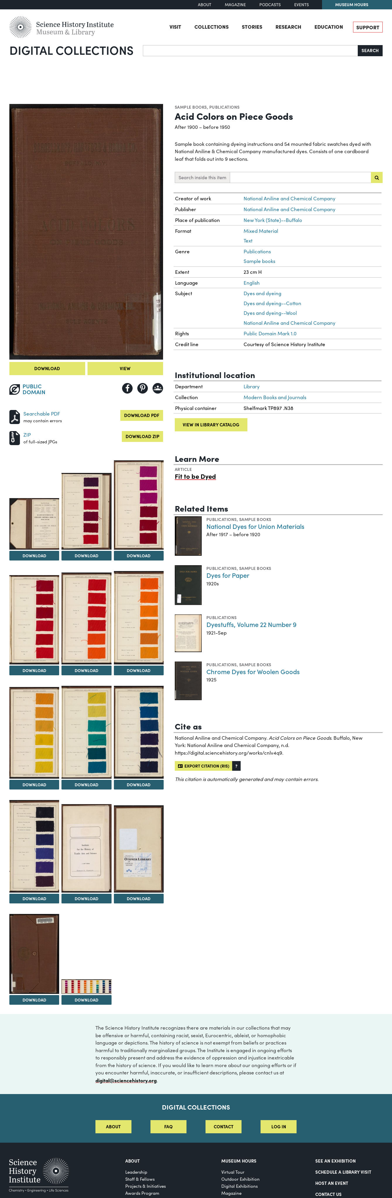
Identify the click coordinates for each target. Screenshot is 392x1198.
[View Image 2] (34, 524)
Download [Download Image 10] (138, 784)
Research (288, 26)
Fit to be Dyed (195, 476)
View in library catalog (211, 424)
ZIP (27, 434)
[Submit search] (377, 177)
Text (248, 240)
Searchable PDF (41, 413)
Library (252, 386)
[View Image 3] (86, 511)
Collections (211, 26)
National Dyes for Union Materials (255, 526)
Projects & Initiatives (145, 1186)
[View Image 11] (34, 846)
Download (47, 368)
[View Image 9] (86, 732)
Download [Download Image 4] (138, 555)
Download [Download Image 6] (86, 670)
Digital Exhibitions (239, 1186)
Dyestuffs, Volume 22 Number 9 (251, 624)
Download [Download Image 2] (34, 555)
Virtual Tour (232, 1172)
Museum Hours (351, 4)
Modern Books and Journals (275, 397)
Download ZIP (142, 436)
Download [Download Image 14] (34, 1000)
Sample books (191, 107)
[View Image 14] (34, 954)
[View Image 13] (139, 849)
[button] (236, 766)
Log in (278, 1126)
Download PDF (141, 415)
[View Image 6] (86, 618)
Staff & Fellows (140, 1179)
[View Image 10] (139, 732)
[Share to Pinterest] (142, 388)
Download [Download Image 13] (138, 898)
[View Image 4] (139, 505)
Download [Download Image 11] (34, 898)
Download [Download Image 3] (86, 555)
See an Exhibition (335, 1161)
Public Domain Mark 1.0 (270, 333)
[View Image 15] (86, 986)
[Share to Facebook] (127, 388)
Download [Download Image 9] (86, 784)
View (125, 368)
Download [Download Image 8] (34, 784)
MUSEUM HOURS (238, 1161)
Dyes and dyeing (262, 293)
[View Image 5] (34, 619)
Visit (175, 26)
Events (301, 4)
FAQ (168, 1126)
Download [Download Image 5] (34, 670)
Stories (252, 26)
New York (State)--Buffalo (273, 220)
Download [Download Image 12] (86, 898)
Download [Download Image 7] (138, 670)
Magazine (235, 4)
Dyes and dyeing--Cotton (272, 303)
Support (367, 27)
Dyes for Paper (227, 575)
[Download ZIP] (14, 437)
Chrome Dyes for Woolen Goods (253, 671)
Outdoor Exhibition (240, 1179)
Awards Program (142, 1193)
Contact (223, 1126)
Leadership (136, 1172)
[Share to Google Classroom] (158, 388)
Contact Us (328, 1194)
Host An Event (331, 1183)
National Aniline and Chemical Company (289, 198)
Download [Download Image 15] (86, 1000)
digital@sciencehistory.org (126, 1080)
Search (370, 50)
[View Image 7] (139, 617)
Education (328, 26)
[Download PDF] (14, 416)
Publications (224, 107)
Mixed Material (261, 231)
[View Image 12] (86, 848)
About (204, 4)
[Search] (250, 50)
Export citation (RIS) (203, 766)
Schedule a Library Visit (343, 1172)
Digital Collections (71, 50)
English (252, 282)
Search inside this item (202, 177)
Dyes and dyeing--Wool (270, 313)
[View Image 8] (34, 733)
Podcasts (270, 4)
